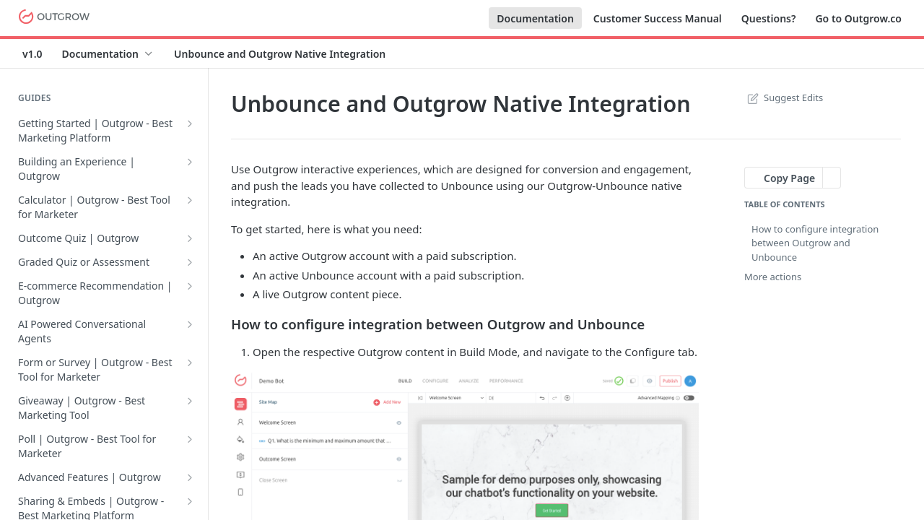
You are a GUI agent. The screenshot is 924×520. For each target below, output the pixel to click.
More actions (772, 276)
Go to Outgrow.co (858, 18)
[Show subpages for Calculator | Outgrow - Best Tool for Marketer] (190, 200)
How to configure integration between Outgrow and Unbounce (815, 243)
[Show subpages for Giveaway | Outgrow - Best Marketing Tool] (190, 401)
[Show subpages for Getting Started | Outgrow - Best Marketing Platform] (190, 123)
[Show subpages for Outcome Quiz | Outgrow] (190, 238)
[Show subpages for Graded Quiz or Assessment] (190, 262)
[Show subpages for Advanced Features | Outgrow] (190, 477)
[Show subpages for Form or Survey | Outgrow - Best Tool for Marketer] (190, 362)
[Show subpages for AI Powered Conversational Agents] (190, 324)
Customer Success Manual (657, 18)
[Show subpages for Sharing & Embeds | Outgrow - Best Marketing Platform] (190, 501)
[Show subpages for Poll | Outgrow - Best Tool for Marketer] (190, 439)
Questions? (768, 18)
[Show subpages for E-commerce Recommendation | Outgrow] (190, 286)
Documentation (535, 18)
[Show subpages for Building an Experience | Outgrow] (190, 162)
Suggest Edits (783, 97)
